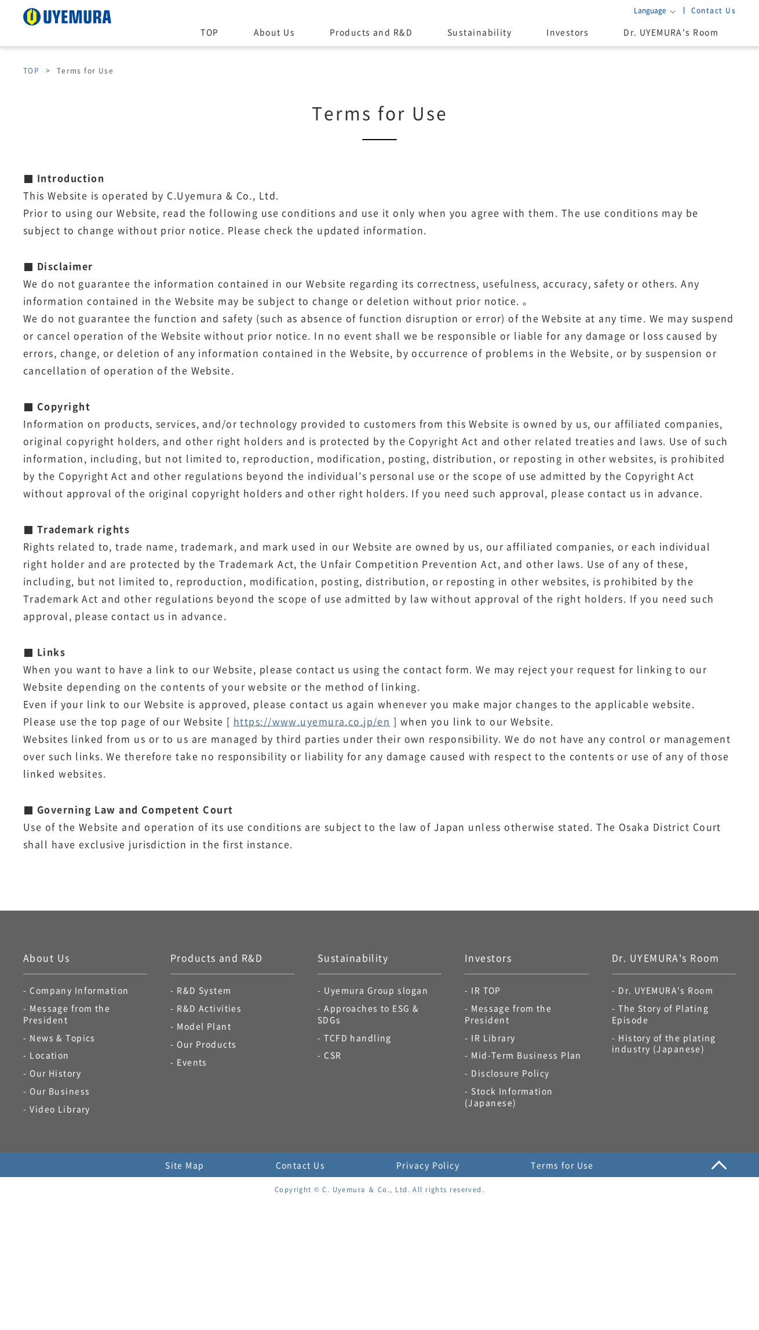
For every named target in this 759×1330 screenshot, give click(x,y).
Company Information (79, 990)
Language (650, 10)
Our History (55, 1073)
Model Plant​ (204, 1026)
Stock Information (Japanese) (509, 1096)
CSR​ (332, 1055)
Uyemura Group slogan (376, 990)
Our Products (206, 1044)
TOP (209, 32)
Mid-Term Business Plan (526, 1055)
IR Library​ (493, 1037)
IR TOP (486, 990)
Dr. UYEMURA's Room (670, 32)
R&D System (204, 990)
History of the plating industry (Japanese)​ (664, 1043)
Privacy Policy (427, 1165)
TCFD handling (358, 1037)
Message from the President (66, 1013)
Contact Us (713, 10)
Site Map (185, 1165)
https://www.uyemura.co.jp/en (311, 721)
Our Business (60, 1091)
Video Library (60, 1109)
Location (50, 1055)
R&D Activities (209, 1008)
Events (192, 1062)
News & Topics (63, 1037)
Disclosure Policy (510, 1073)
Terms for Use (562, 1165)
